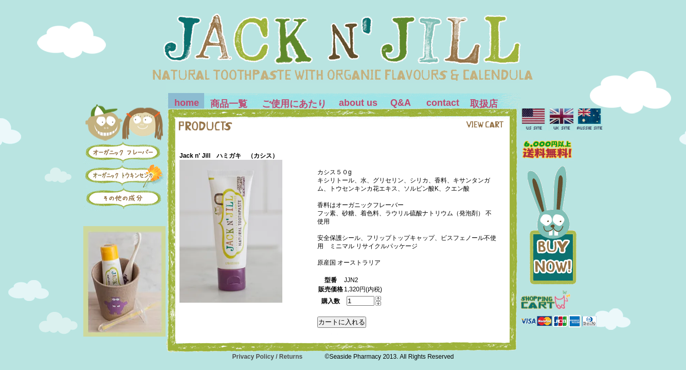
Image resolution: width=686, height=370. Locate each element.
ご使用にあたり (294, 104)
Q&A (400, 103)
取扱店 (484, 104)
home (186, 103)
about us (358, 103)
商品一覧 (228, 104)
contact (442, 103)
